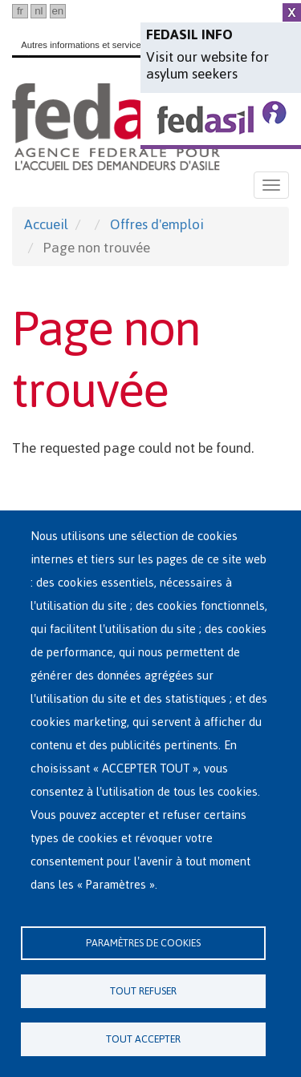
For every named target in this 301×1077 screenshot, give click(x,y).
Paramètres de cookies (143, 943)
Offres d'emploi (157, 224)
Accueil (46, 224)
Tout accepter (143, 1039)
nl (39, 11)
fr (20, 11)
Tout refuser (143, 991)
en (57, 11)
